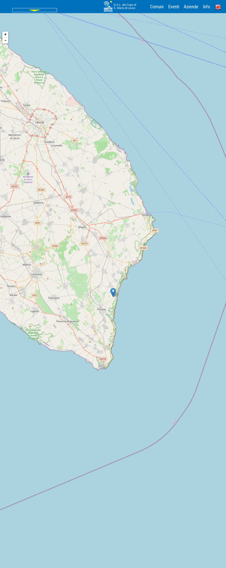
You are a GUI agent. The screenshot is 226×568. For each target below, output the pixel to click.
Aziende (191, 6)
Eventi (173, 6)
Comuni (157, 6)
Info (206, 6)
